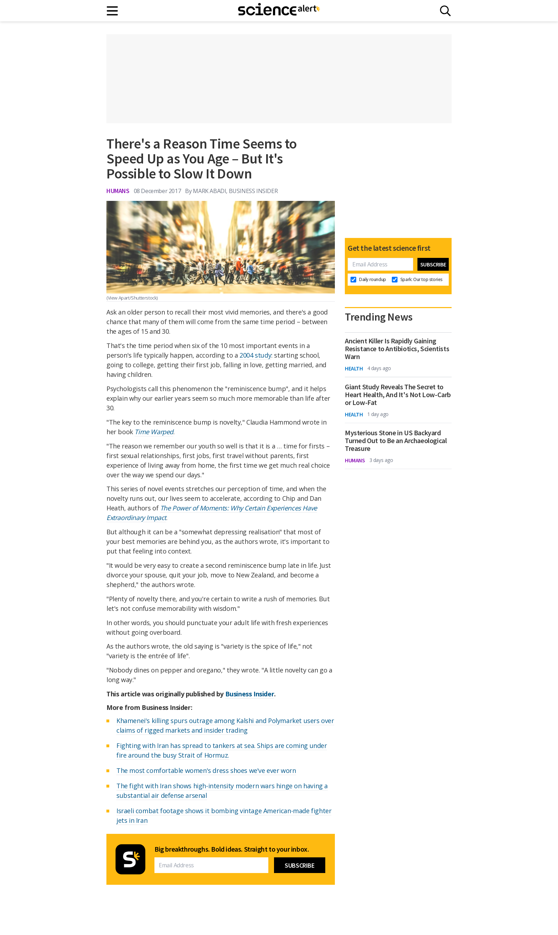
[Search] (445, 11)
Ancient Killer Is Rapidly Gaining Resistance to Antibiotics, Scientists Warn (397, 348)
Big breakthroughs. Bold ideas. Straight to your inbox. (231, 849)
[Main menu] (112, 11)
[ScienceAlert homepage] (279, 10)
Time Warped (154, 431)
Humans (118, 191)
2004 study (255, 355)
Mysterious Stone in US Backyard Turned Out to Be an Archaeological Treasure (396, 440)
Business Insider (249, 694)
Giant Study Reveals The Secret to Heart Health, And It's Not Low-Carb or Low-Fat (398, 394)
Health (354, 368)
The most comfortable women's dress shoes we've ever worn (206, 770)
